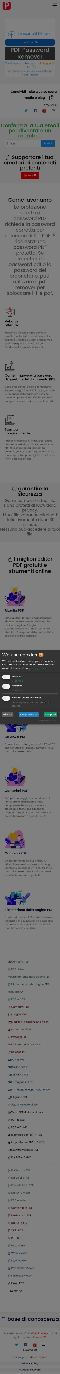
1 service (17, 680)
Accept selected (29, 714)
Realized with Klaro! (47, 720)
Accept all (50, 714)
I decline (7, 714)
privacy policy (37, 668)
